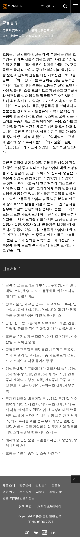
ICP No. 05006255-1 (40, 524)
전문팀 (56, 488)
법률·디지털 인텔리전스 (18, 501)
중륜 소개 (8, 488)
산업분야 (41, 488)
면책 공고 (25, 509)
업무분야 (25, 488)
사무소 (40, 494)
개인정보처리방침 (49, 509)
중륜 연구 (8, 494)
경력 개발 (55, 494)
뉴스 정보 (25, 494)
